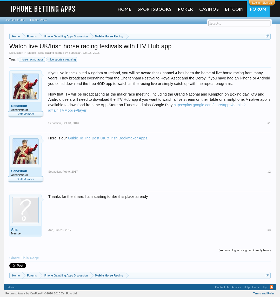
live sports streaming (62, 59)
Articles (236, 287)
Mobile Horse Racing (41, 52)
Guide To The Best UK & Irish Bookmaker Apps (108, 138)
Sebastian (75, 52)
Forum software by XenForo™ (41, 293)
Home (124, 8)
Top (264, 287)
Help (247, 287)
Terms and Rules (264, 293)
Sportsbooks (155, 8)
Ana (14, 229)
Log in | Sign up (262, 2)
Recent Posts (38, 19)
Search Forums (15, 19)
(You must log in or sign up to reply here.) (244, 250)
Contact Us (222, 287)
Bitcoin (234, 8)
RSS (271, 287)
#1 (269, 123)
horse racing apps (31, 59)
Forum (258, 8)
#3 (269, 230)
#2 (269, 171)
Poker (185, 8)
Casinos (209, 8)
